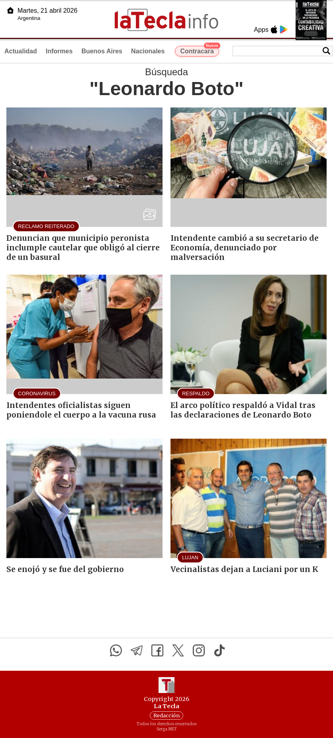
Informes (59, 51)
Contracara (199, 50)
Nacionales (148, 51)
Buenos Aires (101, 51)
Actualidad (20, 51)
